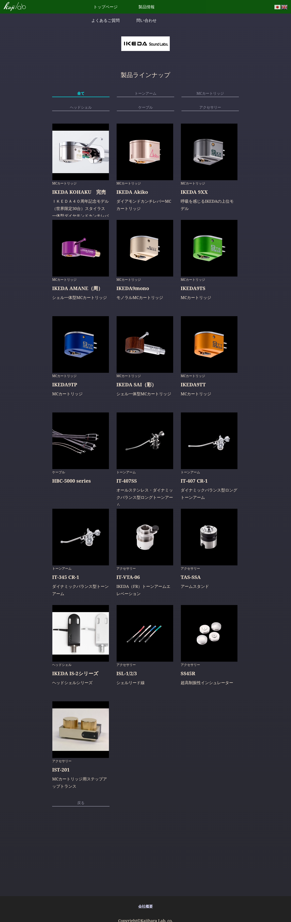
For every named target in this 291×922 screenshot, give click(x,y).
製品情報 (130, 6)
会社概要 (145, 906)
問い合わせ (191, 6)
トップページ (100, 6)
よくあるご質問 (161, 6)
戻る (81, 807)
